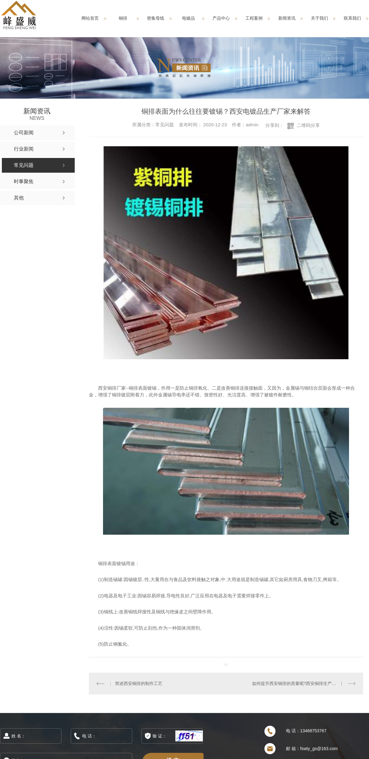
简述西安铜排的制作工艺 (138, 683)
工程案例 (254, 18)
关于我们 (319, 18)
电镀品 (188, 18)
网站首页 (90, 18)
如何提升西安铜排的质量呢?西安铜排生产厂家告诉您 (303, 683)
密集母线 (155, 18)
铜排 (123, 18)
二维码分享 (308, 125)
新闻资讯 (287, 18)
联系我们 (352, 18)
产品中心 (221, 18)
